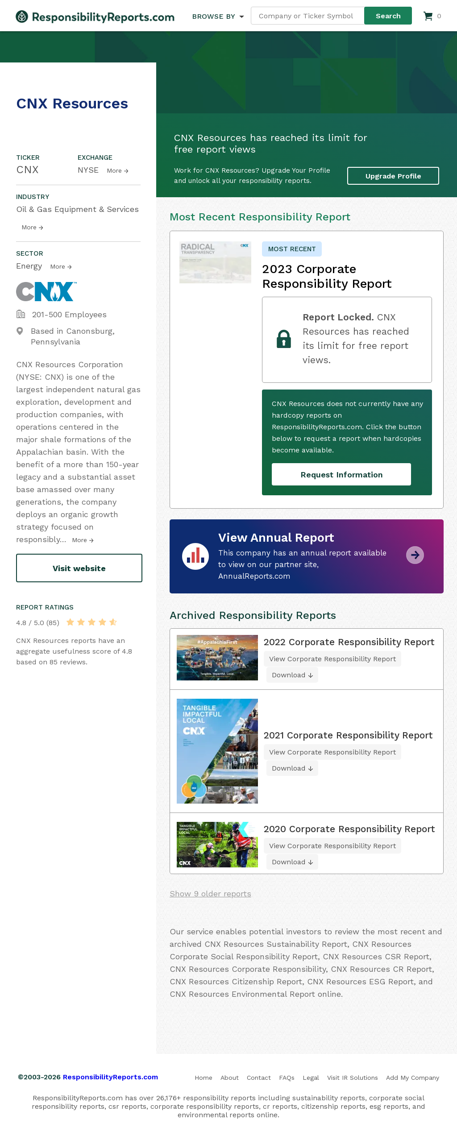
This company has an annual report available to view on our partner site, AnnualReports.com (302, 564)
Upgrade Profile (393, 176)
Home (203, 1077)
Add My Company (412, 1077)
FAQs (287, 1077)
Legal (311, 1077)
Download (289, 675)
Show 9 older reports (210, 893)
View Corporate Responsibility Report (332, 659)
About (229, 1077)
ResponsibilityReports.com (110, 1077)
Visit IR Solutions (352, 1077)
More (114, 170)
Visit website (79, 568)
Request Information (341, 474)
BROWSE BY (213, 16)
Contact (259, 1077)
